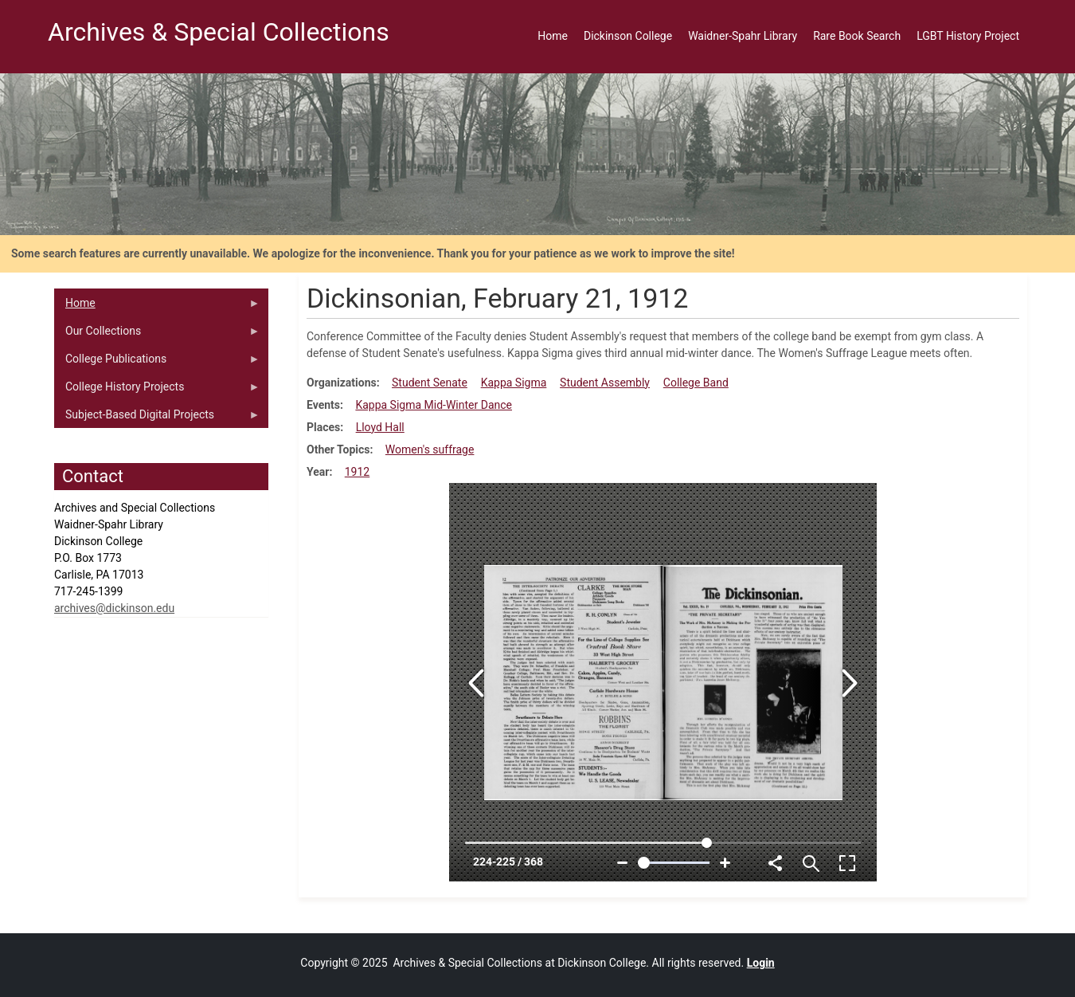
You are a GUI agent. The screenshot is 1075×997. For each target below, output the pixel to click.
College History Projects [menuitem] (157, 390)
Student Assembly (605, 382)
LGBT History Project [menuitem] (968, 35)
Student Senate (429, 382)
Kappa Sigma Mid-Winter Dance (433, 404)
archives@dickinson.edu (114, 608)
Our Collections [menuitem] (157, 334)
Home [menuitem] (553, 35)
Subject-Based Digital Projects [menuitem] (157, 418)
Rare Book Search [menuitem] (857, 35)
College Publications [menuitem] (157, 362)
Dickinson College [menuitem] (628, 35)
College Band (696, 382)
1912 (357, 471)
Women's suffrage (430, 449)
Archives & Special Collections (218, 32)
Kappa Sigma (514, 382)
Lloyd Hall (380, 427)
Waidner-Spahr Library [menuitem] (742, 35)
